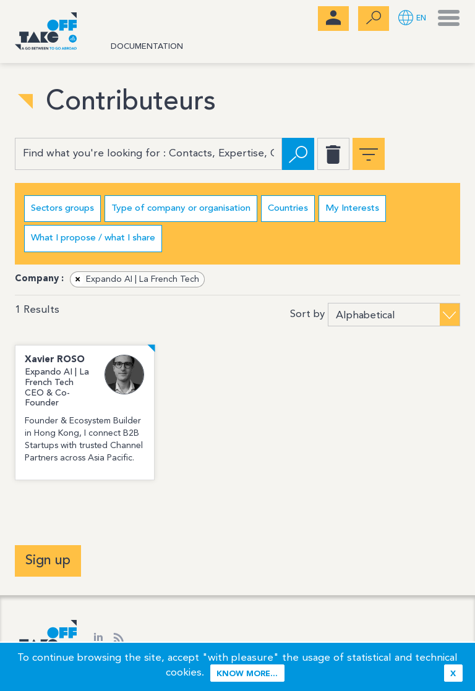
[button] (412, 19)
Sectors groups (62, 208)
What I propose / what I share (93, 238)
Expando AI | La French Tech (135, 279)
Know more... (247, 674)
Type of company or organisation (180, 208)
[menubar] (333, 18)
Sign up (48, 560)
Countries (288, 208)
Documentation (147, 47)
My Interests (352, 208)
